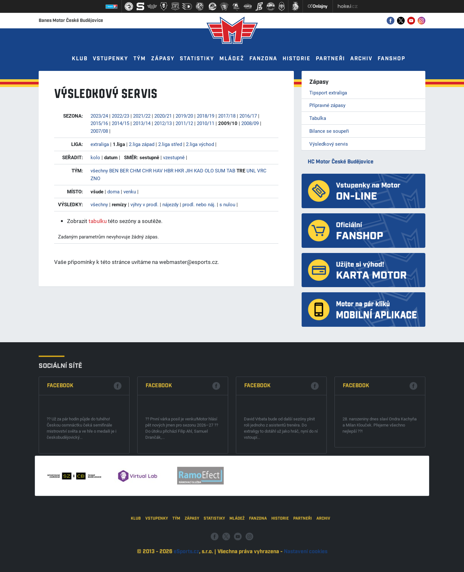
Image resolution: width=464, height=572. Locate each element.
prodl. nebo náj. (199, 204)
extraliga (100, 144)
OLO (209, 170)
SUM (220, 170)
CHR (147, 170)
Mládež (231, 58)
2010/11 (205, 123)
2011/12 (184, 123)
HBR (168, 170)
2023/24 (99, 115)
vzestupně (174, 157)
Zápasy (163, 58)
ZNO (95, 178)
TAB (231, 170)
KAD (198, 170)
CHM (135, 170)
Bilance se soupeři (329, 131)
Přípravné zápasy (327, 105)
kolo (95, 157)
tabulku (98, 221)
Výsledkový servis (328, 144)
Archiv (361, 58)
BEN (114, 170)
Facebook (60, 434)
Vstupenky (110, 58)
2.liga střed (170, 144)
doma (113, 191)
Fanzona (263, 58)
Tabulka (317, 118)
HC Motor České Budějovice (340, 162)
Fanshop (391, 58)
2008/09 (250, 123)
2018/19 (205, 115)
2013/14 (141, 123)
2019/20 (184, 115)
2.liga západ (141, 144)
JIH (189, 170)
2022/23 (120, 115)
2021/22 (141, 115)
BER (124, 170)
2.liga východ (200, 144)
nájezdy (170, 204)
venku (129, 191)
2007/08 (99, 131)
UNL (251, 170)
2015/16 (99, 123)
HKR (179, 170)
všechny (99, 170)
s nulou (227, 204)
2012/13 (163, 123)
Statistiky (197, 58)
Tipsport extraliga (328, 92)
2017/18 (227, 115)
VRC (261, 170)
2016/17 (248, 115)
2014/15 (120, 123)
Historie (297, 58)
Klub (80, 58)
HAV (158, 170)
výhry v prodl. (144, 204)
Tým (139, 58)
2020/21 (163, 115)
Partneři (330, 58)
